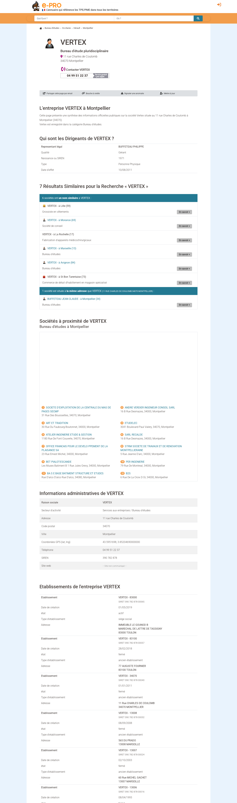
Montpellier (88, 28)
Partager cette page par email (57, 93)
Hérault (77, 28)
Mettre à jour (167, 93)
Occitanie (66, 28)
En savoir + (184, 212)
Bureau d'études (52, 28)
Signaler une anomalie (132, 93)
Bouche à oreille (91, 93)
